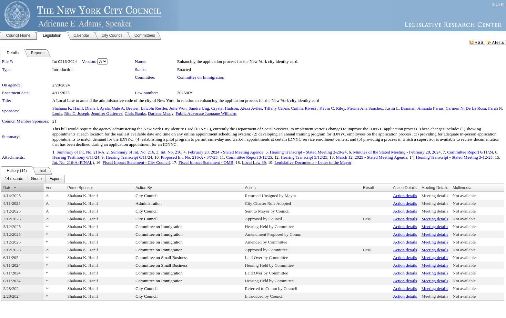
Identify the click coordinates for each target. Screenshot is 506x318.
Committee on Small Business (161, 257)
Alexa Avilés (251, 108)
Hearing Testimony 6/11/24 (75, 157)
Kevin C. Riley (332, 108)
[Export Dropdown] (55, 179)
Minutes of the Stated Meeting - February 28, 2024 (396, 152)
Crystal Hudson (224, 108)
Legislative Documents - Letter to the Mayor (313, 162)
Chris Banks (135, 113)
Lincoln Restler (154, 108)
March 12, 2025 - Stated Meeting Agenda (371, 157)
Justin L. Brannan (400, 108)
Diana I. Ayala (97, 108)
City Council (147, 195)
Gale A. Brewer (125, 108)
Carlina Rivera (304, 108)
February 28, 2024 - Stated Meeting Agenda (225, 152)
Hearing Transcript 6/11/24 (129, 157)
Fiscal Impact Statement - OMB (205, 162)
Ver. (49, 187)
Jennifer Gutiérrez (107, 113)
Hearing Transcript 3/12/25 (304, 157)
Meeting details (434, 195)
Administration (149, 203)
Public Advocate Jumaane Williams (206, 113)
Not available (464, 195)
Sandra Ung (198, 108)
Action (250, 187)
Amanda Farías (430, 108)
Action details (405, 195)
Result (368, 187)
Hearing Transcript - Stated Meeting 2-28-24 (308, 152)
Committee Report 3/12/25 (249, 157)
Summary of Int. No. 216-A (80, 152)
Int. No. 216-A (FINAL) (73, 162)
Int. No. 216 (170, 152)
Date (7, 187)
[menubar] (33, 179)
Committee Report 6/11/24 (470, 152)
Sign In (498, 4)
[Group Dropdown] (36, 179)
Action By (144, 187)
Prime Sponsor (80, 187)
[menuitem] (14, 179)
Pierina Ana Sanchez (365, 108)
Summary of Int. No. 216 (132, 152)
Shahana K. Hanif (67, 108)
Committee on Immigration (200, 77)
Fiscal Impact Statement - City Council (136, 162)
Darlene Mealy (161, 113)
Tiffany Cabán (276, 108)
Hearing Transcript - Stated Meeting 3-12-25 (454, 157)
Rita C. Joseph (76, 113)
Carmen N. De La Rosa (466, 108)
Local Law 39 (254, 162)
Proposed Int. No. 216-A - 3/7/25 (189, 157)
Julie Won (178, 108)
